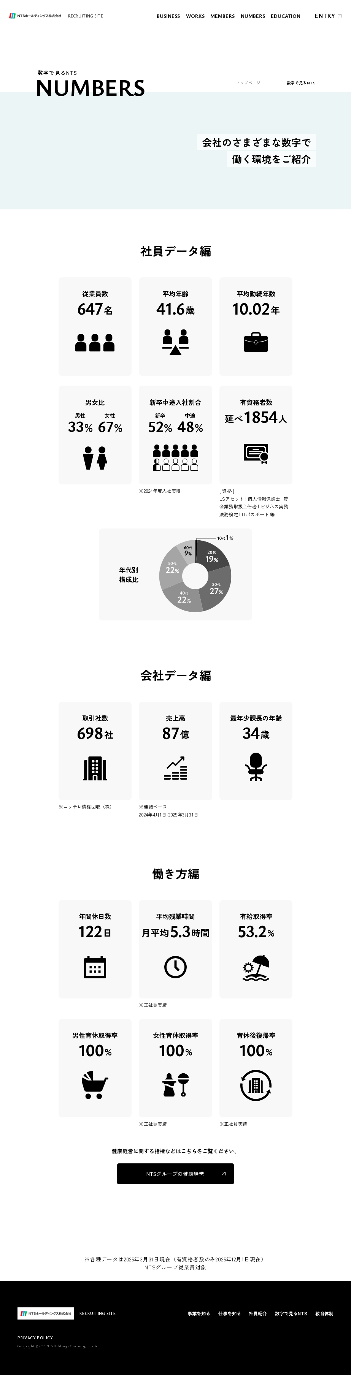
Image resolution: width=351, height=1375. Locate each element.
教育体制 (324, 1313)
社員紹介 (258, 1313)
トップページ (248, 82)
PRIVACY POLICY (35, 1337)
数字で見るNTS (291, 1313)
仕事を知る (229, 1313)
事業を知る (198, 1313)
